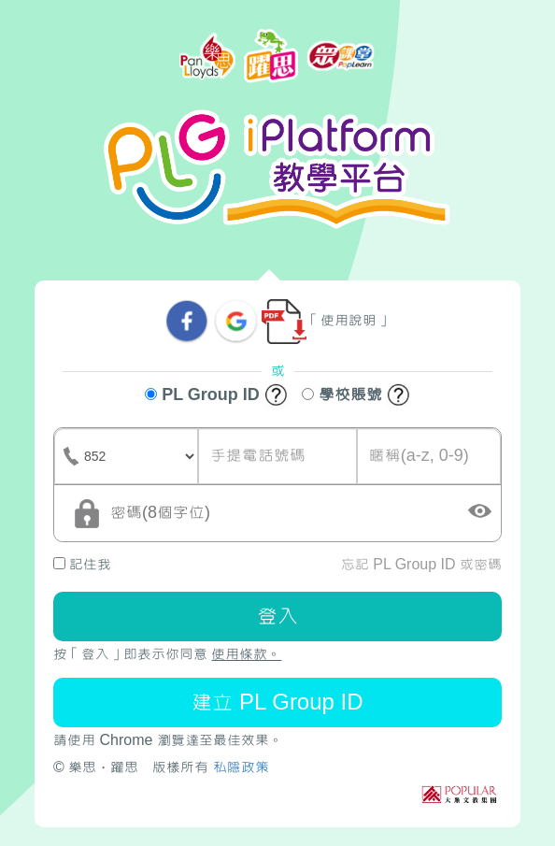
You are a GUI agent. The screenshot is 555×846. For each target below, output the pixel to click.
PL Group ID (216, 395)
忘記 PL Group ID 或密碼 (421, 564)
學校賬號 (356, 395)
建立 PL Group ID (277, 701)
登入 (277, 615)
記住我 (82, 564)
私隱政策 (241, 767)
